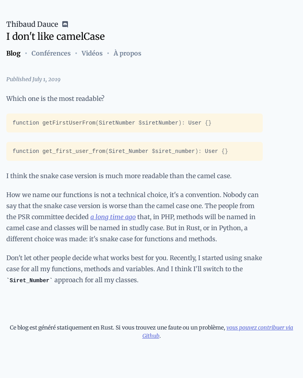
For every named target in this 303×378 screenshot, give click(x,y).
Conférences (51, 53)
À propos (127, 53)
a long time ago (113, 217)
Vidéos (92, 53)
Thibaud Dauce (32, 24)
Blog (13, 53)
